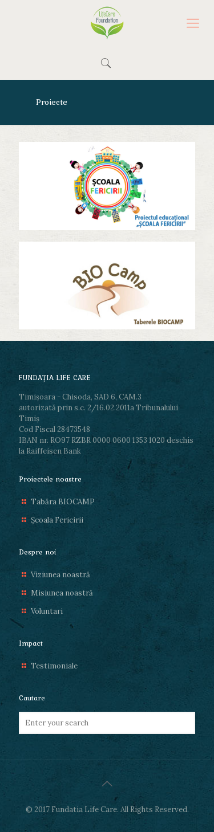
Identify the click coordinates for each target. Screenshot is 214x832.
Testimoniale (54, 666)
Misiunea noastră (62, 593)
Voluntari (47, 611)
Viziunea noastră (60, 575)
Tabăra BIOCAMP (63, 502)
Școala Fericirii (57, 520)
